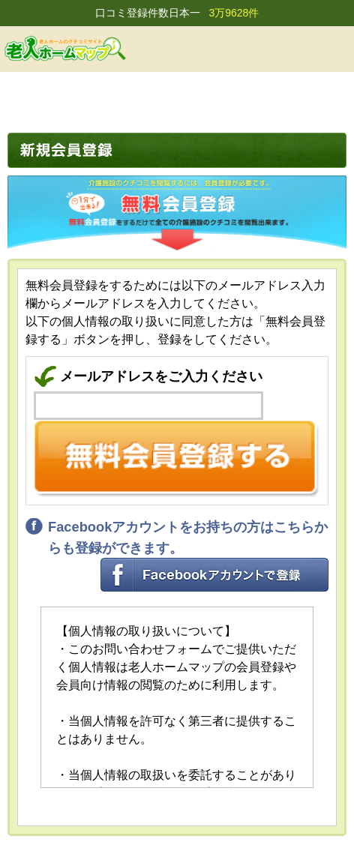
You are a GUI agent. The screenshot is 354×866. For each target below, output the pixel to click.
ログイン (296, 49)
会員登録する (258, 49)
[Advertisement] (177, 99)
